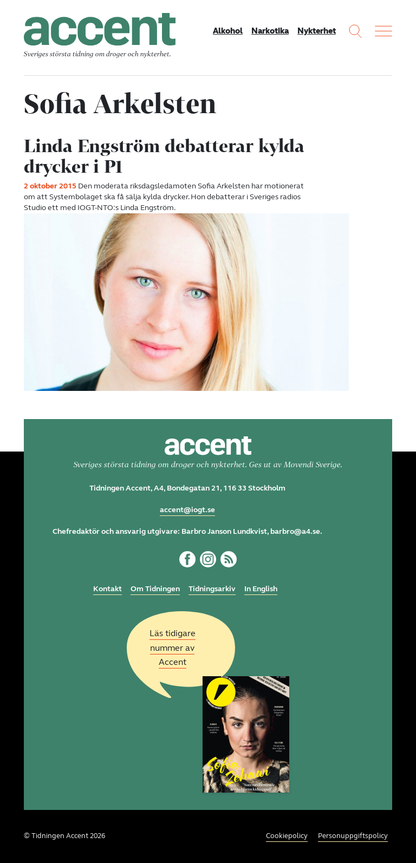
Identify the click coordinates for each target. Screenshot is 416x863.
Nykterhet (316, 31)
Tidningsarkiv (212, 588)
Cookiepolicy (287, 836)
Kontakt (107, 588)
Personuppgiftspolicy (353, 836)
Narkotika (270, 31)
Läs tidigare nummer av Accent (173, 648)
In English (260, 588)
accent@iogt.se (187, 509)
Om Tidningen (155, 588)
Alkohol (228, 31)
